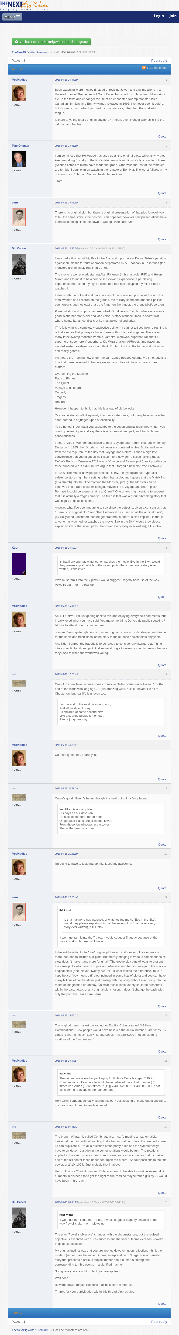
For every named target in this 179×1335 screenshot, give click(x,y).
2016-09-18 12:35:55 (66, 248)
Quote (162, 136)
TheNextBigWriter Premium (30, 52)
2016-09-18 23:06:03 (66, 1015)
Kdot (15, 547)
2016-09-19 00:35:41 (66, 1126)
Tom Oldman (20, 145)
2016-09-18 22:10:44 (66, 897)
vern (15, 202)
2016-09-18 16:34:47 (66, 606)
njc (14, 674)
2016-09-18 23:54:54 (66, 1060)
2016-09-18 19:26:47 (66, 744)
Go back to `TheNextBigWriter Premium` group (51, 42)
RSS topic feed (157, 67)
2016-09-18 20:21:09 (66, 788)
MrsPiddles (19, 79)
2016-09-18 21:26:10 (66, 853)
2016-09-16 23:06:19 (66, 202)
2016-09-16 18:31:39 (66, 145)
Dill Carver (19, 248)
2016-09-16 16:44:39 (66, 79)
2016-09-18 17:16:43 (66, 674)
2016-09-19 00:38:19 (66, 1202)
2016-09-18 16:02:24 (66, 547)
